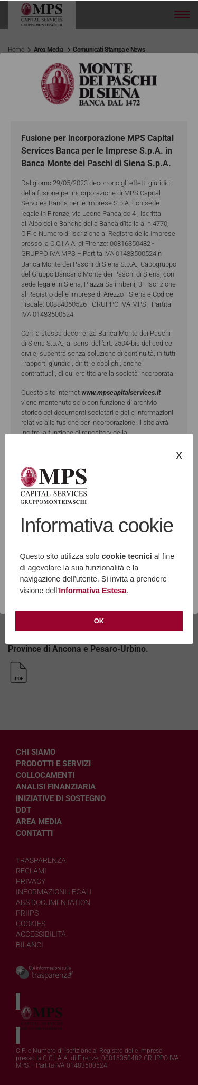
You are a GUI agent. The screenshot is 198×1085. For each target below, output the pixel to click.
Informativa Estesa (92, 590)
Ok (99, 621)
